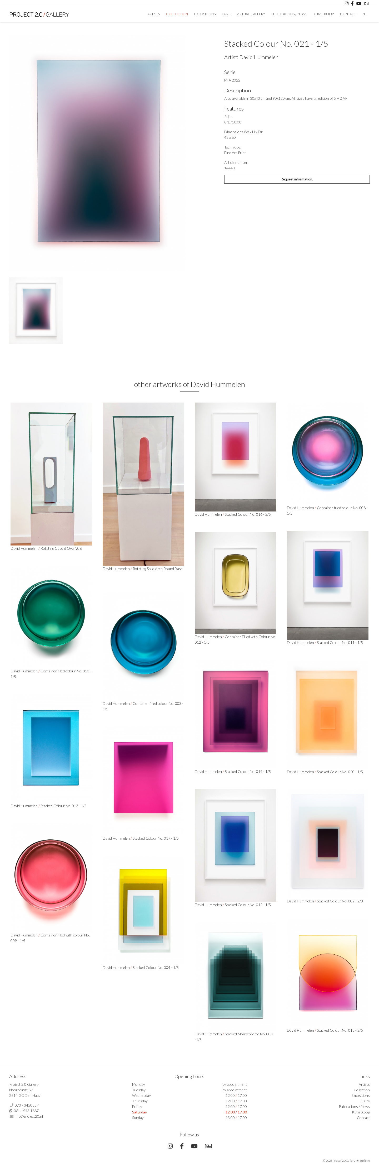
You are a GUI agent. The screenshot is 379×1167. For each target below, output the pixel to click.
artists (153, 14)
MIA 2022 (232, 80)
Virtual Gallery (251, 14)
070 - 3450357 (27, 1105)
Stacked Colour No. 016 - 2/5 (248, 514)
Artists (364, 1084)
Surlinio (365, 1160)
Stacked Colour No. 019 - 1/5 (248, 771)
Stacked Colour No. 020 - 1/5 (340, 771)
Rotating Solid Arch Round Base (158, 568)
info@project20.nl (29, 1116)
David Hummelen (259, 57)
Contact (348, 14)
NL (364, 14)
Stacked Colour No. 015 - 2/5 (340, 1030)
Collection (177, 14)
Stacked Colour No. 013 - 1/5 (64, 805)
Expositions (205, 14)
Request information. (297, 179)
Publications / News (289, 14)
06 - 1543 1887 (26, 1110)
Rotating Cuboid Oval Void (61, 548)
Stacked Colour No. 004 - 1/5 (156, 967)
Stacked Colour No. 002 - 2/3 (340, 901)
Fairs (226, 14)
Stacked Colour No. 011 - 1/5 (340, 642)
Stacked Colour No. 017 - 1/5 (156, 838)
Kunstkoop (323, 14)
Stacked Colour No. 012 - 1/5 (248, 904)
